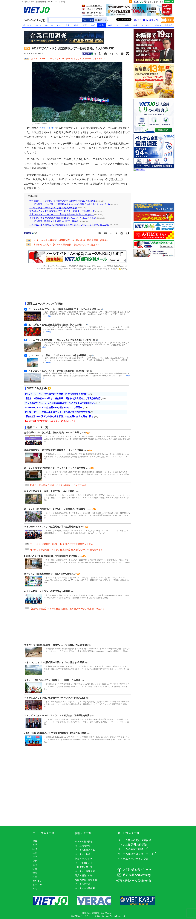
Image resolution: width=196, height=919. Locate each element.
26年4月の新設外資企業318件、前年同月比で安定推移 (51, 556)
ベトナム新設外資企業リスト (137, 854)
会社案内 (105, 913)
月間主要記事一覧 (84, 867)
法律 (127, 25)
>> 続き (49, 316)
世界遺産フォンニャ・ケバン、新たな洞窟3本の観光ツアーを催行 (61, 214)
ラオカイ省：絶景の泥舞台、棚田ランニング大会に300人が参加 (55, 645)
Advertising (143, 875)
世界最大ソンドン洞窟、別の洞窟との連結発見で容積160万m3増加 (62, 201)
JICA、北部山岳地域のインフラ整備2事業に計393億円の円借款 (55, 733)
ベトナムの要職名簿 (85, 871)
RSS (112, 913)
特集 (136, 25)
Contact (148, 869)
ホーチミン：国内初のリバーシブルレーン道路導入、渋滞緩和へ (56, 509)
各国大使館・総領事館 (86, 880)
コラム (36, 889)
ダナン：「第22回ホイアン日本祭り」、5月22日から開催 (52, 680)
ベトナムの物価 (82, 854)
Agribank (84, 15)
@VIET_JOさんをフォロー (147, 20)
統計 (119, 25)
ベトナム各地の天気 (85, 850)
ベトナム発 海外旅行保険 (132, 844)
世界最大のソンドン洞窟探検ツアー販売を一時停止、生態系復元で (62, 211)
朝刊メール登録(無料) (137, 880)
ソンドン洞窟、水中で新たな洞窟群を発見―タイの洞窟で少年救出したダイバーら (69, 204)
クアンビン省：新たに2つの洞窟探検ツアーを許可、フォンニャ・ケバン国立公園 (69, 225)
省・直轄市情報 (82, 846)
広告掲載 (128, 875)
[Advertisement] (75, 286)
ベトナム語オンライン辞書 (133, 858)
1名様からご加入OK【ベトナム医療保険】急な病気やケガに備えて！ (66, 244)
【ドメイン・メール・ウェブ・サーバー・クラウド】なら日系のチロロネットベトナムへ (68, 59)
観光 (101, 25)
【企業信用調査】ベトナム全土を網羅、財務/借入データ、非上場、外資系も (67, 608)
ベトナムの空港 (82, 884)
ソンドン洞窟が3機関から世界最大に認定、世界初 (54, 221)
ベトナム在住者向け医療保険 (134, 840)
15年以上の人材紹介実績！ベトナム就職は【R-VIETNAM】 (59, 485)
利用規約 (114, 269)
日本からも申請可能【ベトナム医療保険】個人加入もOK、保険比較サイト (66, 550)
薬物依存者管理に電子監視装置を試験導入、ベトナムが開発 (54, 450)
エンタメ (146, 25)
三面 (84, 25)
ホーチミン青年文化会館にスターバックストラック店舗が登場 (55, 468)
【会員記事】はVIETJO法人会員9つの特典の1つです (49, 421)
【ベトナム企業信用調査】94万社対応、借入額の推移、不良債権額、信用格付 (70, 240)
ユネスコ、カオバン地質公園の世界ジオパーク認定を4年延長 (54, 662)
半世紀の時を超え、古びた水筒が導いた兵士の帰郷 (49, 491)
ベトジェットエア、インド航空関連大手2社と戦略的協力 (52, 526)
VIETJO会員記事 (37, 388)
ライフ (38, 25)
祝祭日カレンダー (84, 858)
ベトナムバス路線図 (85, 888)
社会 (59, 25)
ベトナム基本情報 (84, 841)
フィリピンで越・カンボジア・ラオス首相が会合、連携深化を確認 (57, 715)
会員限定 (169, 25)
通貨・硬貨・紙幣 (84, 875)
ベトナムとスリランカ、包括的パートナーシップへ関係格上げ (55, 698)
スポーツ (157, 25)
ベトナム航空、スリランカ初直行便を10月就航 (47, 591)
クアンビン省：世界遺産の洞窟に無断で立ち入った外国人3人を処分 (62, 218)
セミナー (49, 25)
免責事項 (123, 269)
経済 (76, 25)
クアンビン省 (46, 128)
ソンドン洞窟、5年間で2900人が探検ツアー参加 (53, 207)
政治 (110, 25)
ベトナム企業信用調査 (133, 849)
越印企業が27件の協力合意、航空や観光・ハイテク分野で (53, 432)
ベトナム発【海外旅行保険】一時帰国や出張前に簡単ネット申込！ (62, 544)
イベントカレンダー (85, 863)
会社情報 (27, 25)
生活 (93, 25)
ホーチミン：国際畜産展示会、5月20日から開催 (48, 574)
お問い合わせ (132, 869)
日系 (67, 25)
